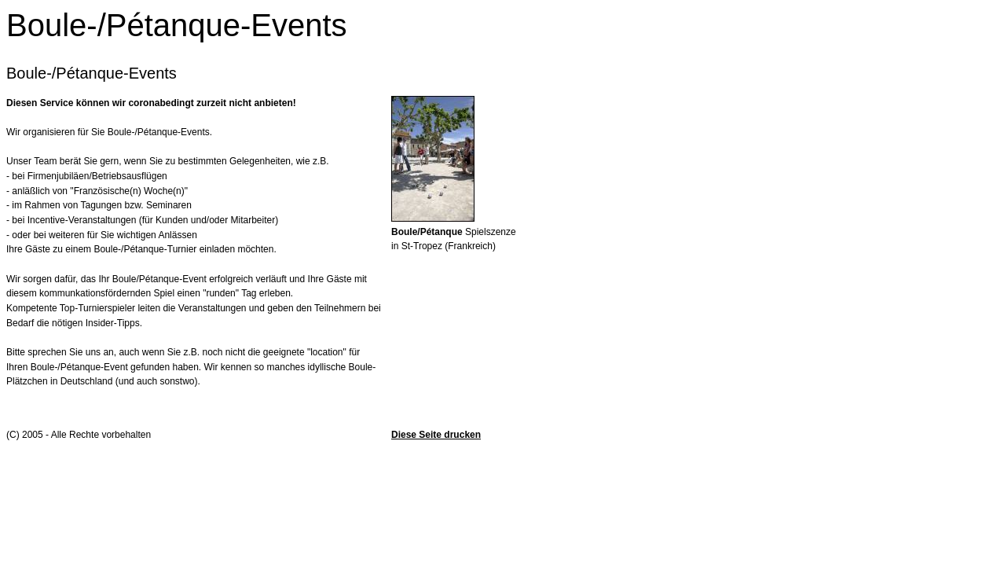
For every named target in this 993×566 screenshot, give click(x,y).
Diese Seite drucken (436, 434)
